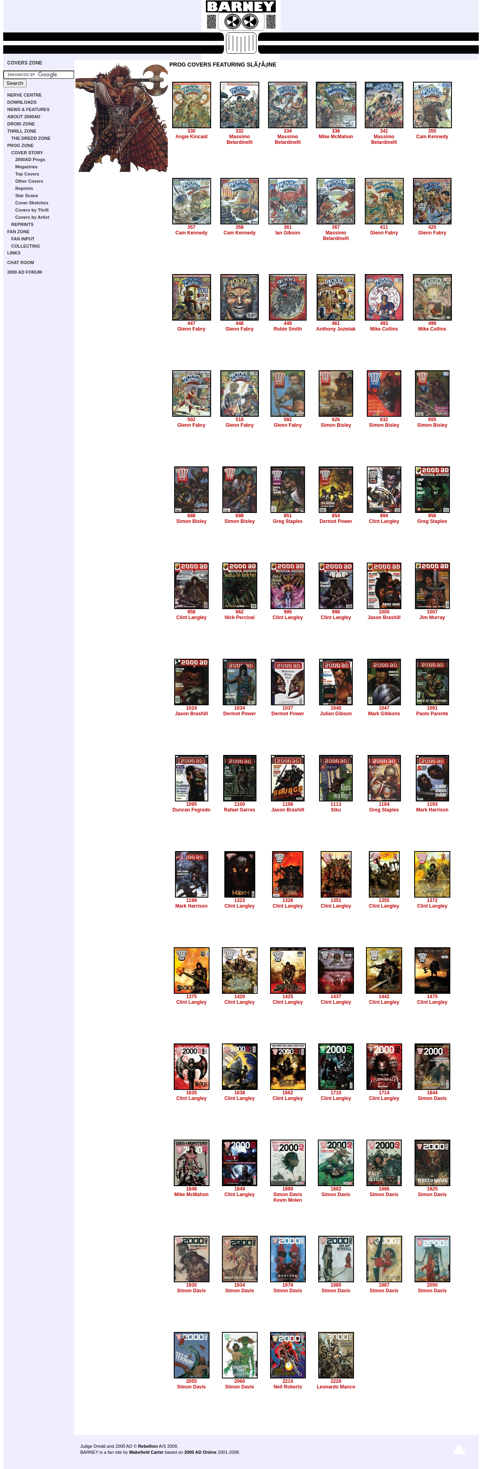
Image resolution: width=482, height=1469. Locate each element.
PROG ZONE (20, 145)
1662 (288, 1093)
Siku (336, 810)
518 (240, 419)
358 (240, 227)
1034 (239, 708)
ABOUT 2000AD (24, 116)
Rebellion (148, 1446)
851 (288, 516)
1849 (239, 1189)
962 (240, 612)
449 (288, 323)
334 (288, 131)
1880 (288, 1189)
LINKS (13, 252)
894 (384, 516)
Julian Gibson (336, 713)
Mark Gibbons (384, 713)
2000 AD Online (200, 1452)
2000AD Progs (30, 159)
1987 (384, 1285)
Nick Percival (240, 617)
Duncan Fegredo (192, 810)
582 (288, 419)
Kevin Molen (288, 1200)
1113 (336, 804)
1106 (288, 804)
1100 (239, 804)
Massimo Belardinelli (240, 139)
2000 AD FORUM (24, 272)
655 (432, 419)
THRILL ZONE (22, 131)
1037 (288, 708)
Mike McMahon (336, 136)
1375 (191, 996)
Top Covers (27, 174)
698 (240, 516)
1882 (336, 1189)
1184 (384, 804)
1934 (239, 1285)
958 (191, 612)
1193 (432, 804)
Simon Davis (432, 1098)
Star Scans (26, 195)
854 (336, 516)
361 (288, 227)
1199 (191, 900)
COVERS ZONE (24, 63)
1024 (191, 708)
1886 (384, 1189)
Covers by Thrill (32, 210)
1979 (288, 1285)
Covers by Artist (32, 217)
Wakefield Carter (146, 1452)
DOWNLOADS (22, 102)
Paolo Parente (432, 713)
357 (191, 227)
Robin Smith (288, 329)
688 (191, 516)
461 (336, 323)
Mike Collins (384, 329)
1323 (239, 900)
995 (288, 612)
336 (336, 131)
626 (336, 419)
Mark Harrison (432, 810)
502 (191, 419)
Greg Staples (288, 521)
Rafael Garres (239, 810)
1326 (288, 900)
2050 (432, 1285)
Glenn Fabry (384, 233)
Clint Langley (384, 521)
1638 (239, 1093)
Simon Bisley (336, 425)
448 (240, 323)
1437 (336, 996)
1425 (288, 996)
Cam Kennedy (432, 136)
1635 (191, 1093)
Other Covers (29, 181)
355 (432, 131)
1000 (384, 612)
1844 (432, 1093)
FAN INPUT (23, 238)
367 (336, 227)
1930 (191, 1285)
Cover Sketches (32, 202)
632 (384, 419)
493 (384, 323)
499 (432, 323)
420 (432, 227)
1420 (239, 996)
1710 (336, 1093)
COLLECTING (25, 246)
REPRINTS (22, 224)
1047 (384, 708)
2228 (336, 1381)
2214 (288, 1381)
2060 (239, 1381)
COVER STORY (27, 152)
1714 (384, 1093)
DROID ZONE (21, 123)
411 (384, 227)
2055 (191, 1381)
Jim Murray (432, 617)
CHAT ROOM (20, 262)
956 (432, 516)
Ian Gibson (287, 233)
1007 (432, 612)
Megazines (26, 166)
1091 (432, 708)
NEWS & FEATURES (28, 109)
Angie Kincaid (191, 136)
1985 (336, 1285)
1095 (191, 804)
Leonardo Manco (336, 1387)
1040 (336, 708)
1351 (336, 900)
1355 (384, 900)
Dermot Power (335, 521)
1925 (432, 1189)
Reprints (24, 188)
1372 (432, 900)
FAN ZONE (18, 231)
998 (336, 612)
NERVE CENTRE (24, 95)
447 (191, 323)
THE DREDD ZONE (31, 138)
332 (240, 131)
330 (191, 131)
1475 (432, 996)
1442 (384, 996)
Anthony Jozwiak (336, 329)
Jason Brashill (384, 617)
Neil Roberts (288, 1387)
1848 (191, 1189)
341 (384, 131)
